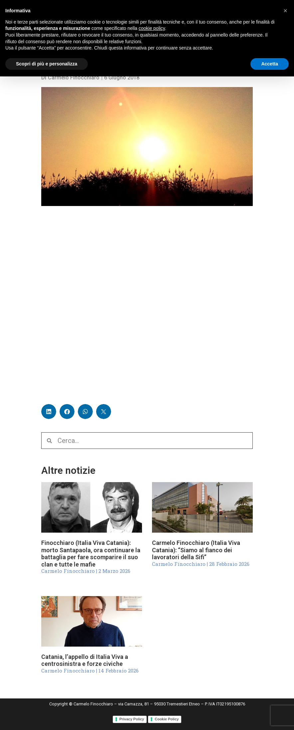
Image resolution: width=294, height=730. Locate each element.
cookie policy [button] (152, 28)
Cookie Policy (167, 719)
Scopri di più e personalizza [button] (46, 63)
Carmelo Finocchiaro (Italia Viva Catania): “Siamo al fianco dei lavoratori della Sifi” (196, 550)
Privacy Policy (131, 719)
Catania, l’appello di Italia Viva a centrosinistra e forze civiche (84, 660)
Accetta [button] (269, 63)
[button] (48, 411)
